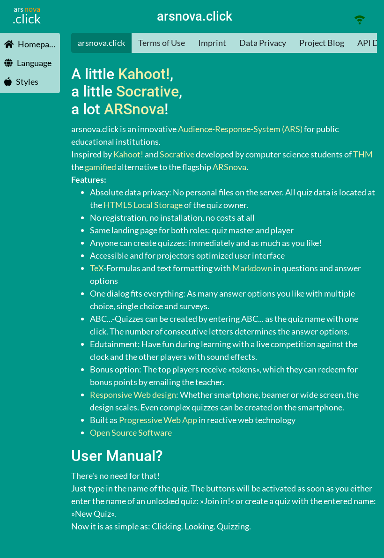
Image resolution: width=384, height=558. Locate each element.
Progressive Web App (158, 420)
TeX (96, 268)
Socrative (147, 91)
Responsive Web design (133, 394)
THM (363, 154)
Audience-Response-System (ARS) (240, 129)
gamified (100, 167)
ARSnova (134, 109)
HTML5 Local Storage (143, 205)
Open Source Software (131, 432)
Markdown (252, 268)
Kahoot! (144, 74)
